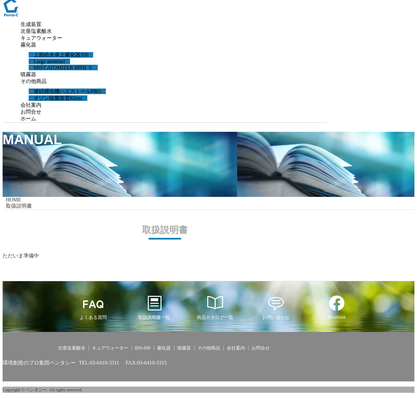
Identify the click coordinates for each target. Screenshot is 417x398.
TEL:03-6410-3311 (99, 362)
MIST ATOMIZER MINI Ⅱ (63, 67)
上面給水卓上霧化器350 (61, 55)
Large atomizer (49, 61)
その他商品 (34, 81)
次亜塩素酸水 (36, 31)
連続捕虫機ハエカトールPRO (67, 91)
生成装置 (31, 24)
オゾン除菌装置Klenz (58, 98)
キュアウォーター (41, 38)
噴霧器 (28, 74)
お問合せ (31, 112)
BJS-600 (143, 348)
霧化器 (28, 45)
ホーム (28, 118)
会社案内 (31, 105)
